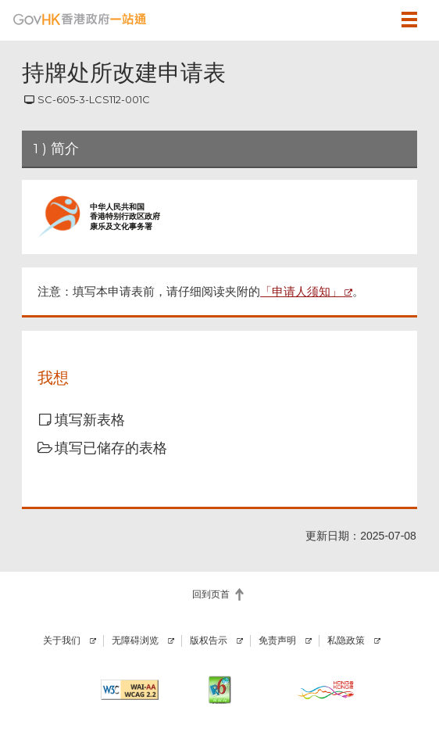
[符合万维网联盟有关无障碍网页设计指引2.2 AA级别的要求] (129, 690)
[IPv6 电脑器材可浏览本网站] (219, 690)
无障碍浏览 (135, 640)
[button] (370, 19)
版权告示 (208, 640)
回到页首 (211, 594)
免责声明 (277, 640)
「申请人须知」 (301, 291)
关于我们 (61, 640)
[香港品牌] (326, 689)
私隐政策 (346, 640)
